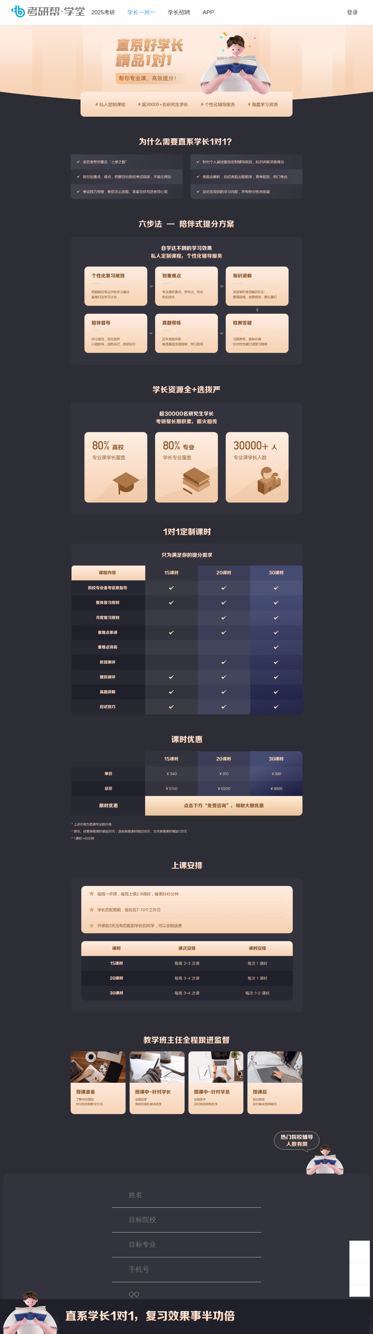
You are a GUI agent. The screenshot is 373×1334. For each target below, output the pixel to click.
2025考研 (103, 12)
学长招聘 (179, 12)
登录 (352, 12)
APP (208, 12)
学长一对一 (141, 12)
